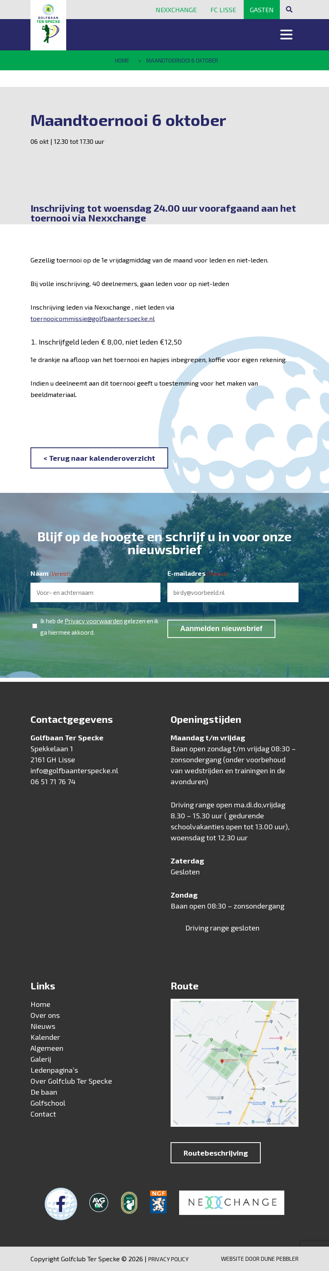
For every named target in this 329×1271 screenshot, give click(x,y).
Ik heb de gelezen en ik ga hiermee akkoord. (99, 625)
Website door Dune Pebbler (260, 1258)
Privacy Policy (168, 1259)
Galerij (40, 1058)
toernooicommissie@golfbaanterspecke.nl (92, 318)
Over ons (45, 1015)
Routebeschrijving (216, 1152)
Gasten (262, 9)
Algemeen (46, 1047)
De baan (43, 1091)
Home (122, 60)
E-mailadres (197, 573)
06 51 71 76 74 (53, 781)
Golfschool (47, 1102)
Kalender (45, 1036)
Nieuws (42, 1026)
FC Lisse (223, 9)
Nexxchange (176, 9)
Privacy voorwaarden (94, 621)
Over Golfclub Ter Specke (71, 1080)
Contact (43, 1113)
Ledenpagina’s (54, 1069)
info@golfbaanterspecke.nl (74, 770)
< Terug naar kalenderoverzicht (99, 457)
